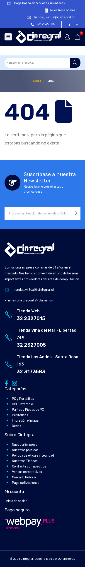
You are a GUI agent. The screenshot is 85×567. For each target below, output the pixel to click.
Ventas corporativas (27, 472)
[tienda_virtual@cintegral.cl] (48, 17)
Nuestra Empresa (24, 445)
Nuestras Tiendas (25, 461)
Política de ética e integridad (33, 456)
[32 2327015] (43, 24)
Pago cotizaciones (25, 483)
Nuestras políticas (25, 450)
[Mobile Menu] (8, 36)
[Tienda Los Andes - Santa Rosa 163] (42, 364)
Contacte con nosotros (29, 466)
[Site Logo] (38, 36)
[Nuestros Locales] (57, 10)
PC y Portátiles (23, 399)
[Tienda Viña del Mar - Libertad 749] (42, 338)
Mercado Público (24, 477)
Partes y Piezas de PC (28, 410)
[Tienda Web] (42, 314)
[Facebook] (69, 24)
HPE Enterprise (23, 404)
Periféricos (20, 415)
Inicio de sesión (16, 501)
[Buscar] (75, 63)
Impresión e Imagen (26, 421)
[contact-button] (76, 213)
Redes (16, 426)
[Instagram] (77, 24)
